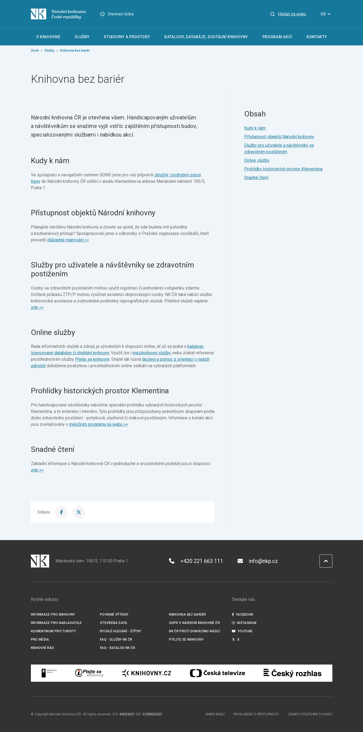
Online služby (256, 160)
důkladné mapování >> (68, 239)
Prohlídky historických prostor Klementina (283, 169)
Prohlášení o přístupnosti (256, 714)
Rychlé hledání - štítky (120, 631)
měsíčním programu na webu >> (98, 424)
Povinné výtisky (114, 614)
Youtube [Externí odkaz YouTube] (242, 631)
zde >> (37, 307)
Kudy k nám (255, 128)
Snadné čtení (256, 177)
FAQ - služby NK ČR (116, 639)
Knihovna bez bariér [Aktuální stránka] (75, 50)
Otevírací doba (121, 14)
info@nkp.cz (258, 561)
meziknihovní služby (152, 352)
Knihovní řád (42, 648)
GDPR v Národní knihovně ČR (194, 623)
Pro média (40, 639)
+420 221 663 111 (196, 561)
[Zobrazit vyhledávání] (288, 14)
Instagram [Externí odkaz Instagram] (244, 623)
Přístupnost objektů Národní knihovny (279, 136)
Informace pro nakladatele (56, 623)
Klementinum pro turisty (53, 631)
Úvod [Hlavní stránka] (34, 50)
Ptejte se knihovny (92, 359)
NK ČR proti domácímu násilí (194, 631)
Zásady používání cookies (309, 714)
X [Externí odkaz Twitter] (236, 639)
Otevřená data (113, 623)
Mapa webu (215, 714)
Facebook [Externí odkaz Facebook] (242, 614)
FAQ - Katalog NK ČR (117, 648)
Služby (49, 50)
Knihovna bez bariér (187, 614)
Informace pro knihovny (53, 614)
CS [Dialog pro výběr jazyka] (326, 14)
